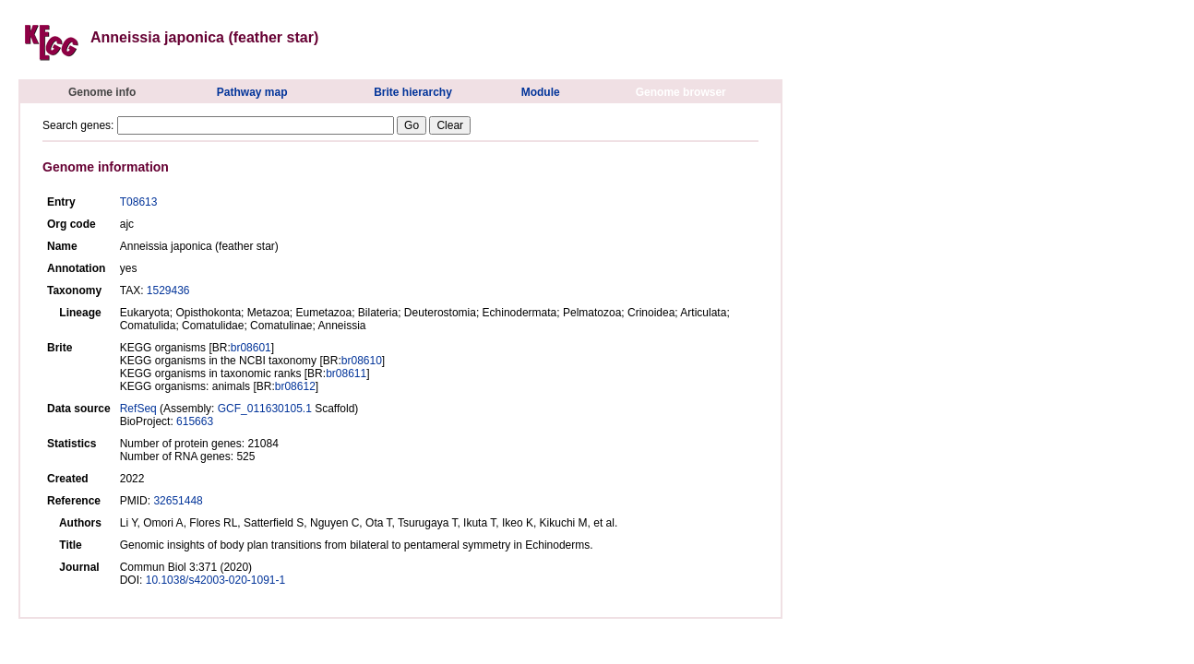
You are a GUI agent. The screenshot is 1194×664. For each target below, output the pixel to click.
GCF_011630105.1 (265, 408)
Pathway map (252, 92)
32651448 (177, 500)
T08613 (139, 202)
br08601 (251, 347)
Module (540, 92)
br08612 (295, 386)
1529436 (168, 290)
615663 (194, 421)
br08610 (361, 360)
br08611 (346, 373)
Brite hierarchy (413, 92)
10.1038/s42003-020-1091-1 (215, 580)
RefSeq (138, 408)
